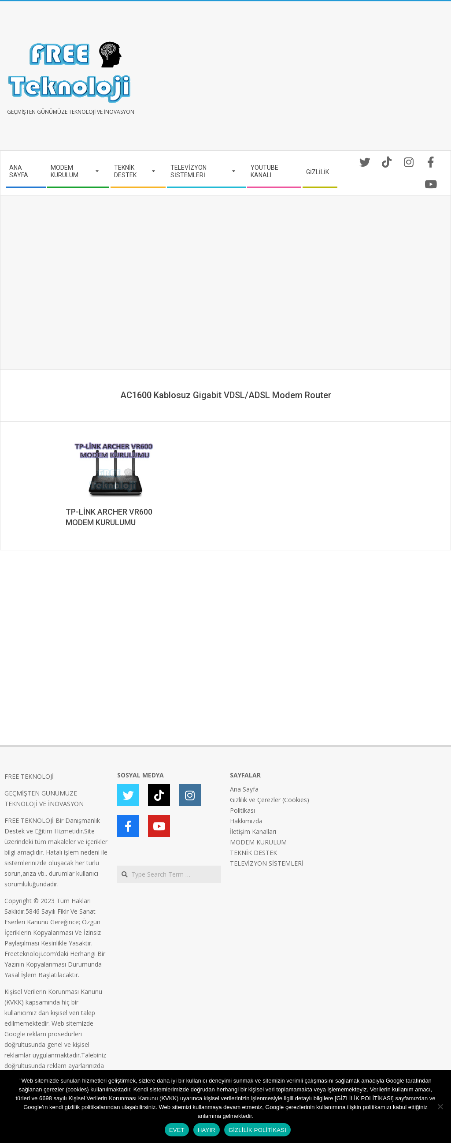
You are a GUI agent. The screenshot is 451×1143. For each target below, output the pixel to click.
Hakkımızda (246, 821)
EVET (177, 1130)
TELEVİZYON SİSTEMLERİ (266, 863)
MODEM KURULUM (258, 842)
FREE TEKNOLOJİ (29, 776)
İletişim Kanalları (253, 831)
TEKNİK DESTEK (253, 852)
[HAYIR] (440, 1106)
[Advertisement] (336, 79)
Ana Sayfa (244, 789)
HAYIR (206, 1130)
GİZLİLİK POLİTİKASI (257, 1130)
